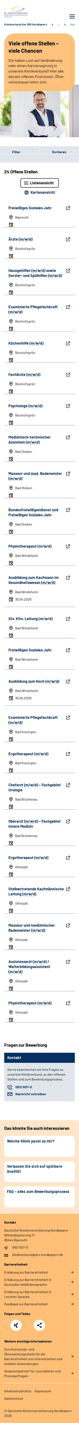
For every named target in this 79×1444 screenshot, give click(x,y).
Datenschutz (13, 1398)
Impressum (43, 1391)
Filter (10, 152)
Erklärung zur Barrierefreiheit (26, 1272)
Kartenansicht (43, 192)
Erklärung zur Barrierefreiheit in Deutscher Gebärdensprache (27, 1282)
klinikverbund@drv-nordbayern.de (37, 1255)
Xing (16, 1322)
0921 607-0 (23, 1087)
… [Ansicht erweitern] (59, 24)
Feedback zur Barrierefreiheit (26, 1304)
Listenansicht (42, 182)
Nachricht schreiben (30, 1094)
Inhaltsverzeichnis (17, 1391)
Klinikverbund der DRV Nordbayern (25, 24)
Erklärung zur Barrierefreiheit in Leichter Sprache (27, 1294)
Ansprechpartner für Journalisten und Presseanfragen (32, 1373)
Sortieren (59, 152)
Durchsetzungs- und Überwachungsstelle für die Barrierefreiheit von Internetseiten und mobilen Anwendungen (33, 1356)
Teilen (39, 1325)
